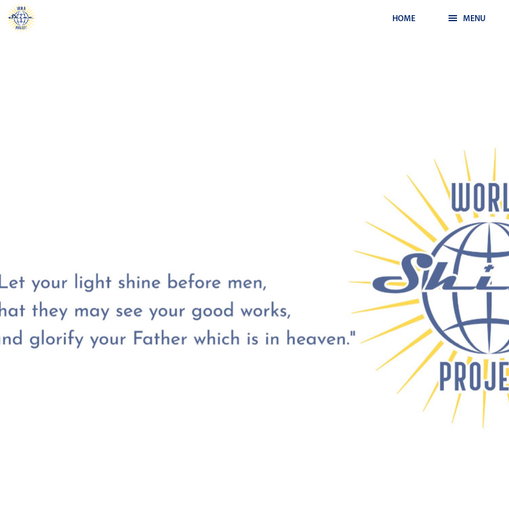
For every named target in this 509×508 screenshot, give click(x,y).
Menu (467, 19)
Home (403, 19)
